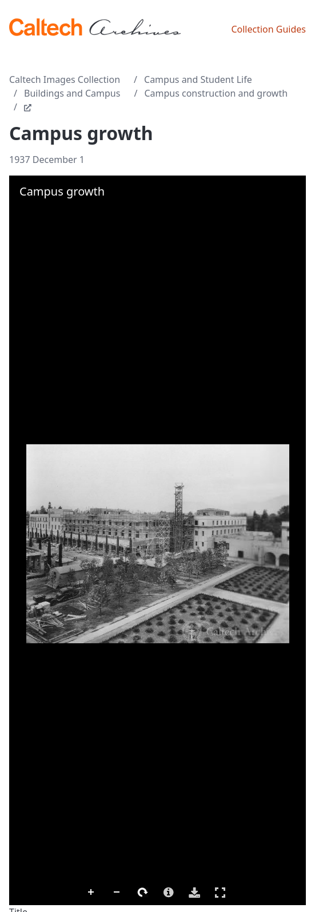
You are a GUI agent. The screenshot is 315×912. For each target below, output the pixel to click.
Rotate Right (142, 892)
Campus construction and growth (216, 93)
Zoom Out (117, 892)
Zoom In (91, 892)
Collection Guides (268, 29)
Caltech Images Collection (64, 79)
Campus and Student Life (198, 79)
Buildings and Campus (72, 93)
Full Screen (220, 892)
